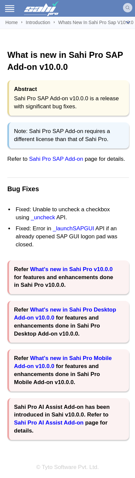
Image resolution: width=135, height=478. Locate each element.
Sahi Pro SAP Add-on (56, 159)
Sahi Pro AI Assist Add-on (49, 423)
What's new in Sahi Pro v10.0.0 (71, 269)
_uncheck (43, 217)
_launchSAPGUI (73, 228)
